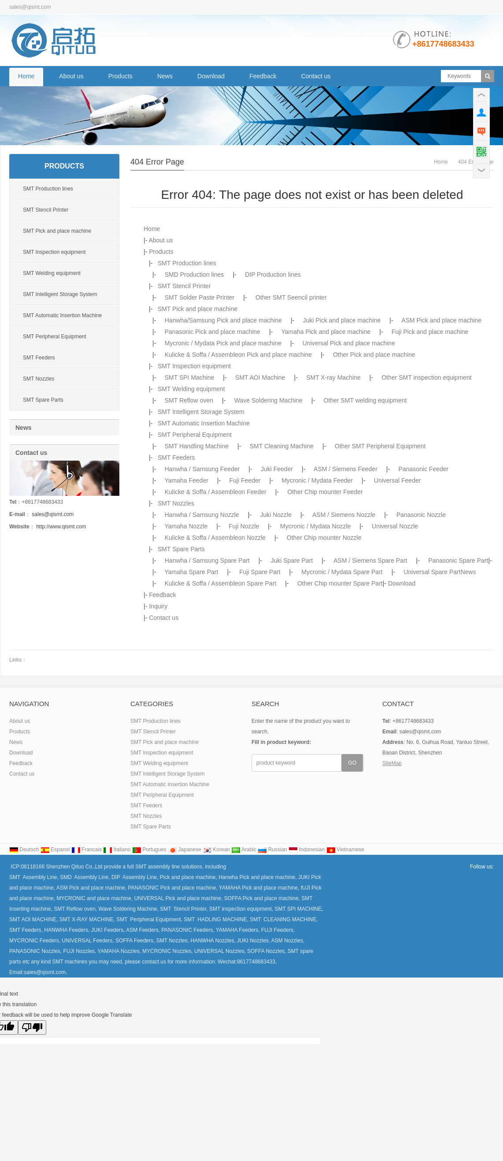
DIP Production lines (273, 274)
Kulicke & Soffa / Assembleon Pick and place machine (238, 354)
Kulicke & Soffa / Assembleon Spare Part (220, 583)
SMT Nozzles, (172, 941)
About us (71, 76)
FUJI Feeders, (277, 930)
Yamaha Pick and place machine (325, 331)
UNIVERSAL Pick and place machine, (179, 898)
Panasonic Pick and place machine (212, 331)
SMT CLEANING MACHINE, (283, 919)
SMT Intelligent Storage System (201, 411)
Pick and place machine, (189, 877)
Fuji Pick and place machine (430, 331)
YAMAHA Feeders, (237, 930)
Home (26, 76)
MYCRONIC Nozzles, (167, 951)
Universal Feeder (397, 480)
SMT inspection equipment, (241, 909)
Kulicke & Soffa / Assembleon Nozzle (215, 537)
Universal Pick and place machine (349, 343)
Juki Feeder (277, 468)
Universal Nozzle (395, 526)
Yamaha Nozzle (186, 526)
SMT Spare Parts (181, 549)
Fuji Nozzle (244, 526)
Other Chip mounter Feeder (324, 491)
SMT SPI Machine (190, 377)
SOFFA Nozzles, (266, 951)
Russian (272, 849)
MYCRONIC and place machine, (95, 898)
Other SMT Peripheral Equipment (380, 446)
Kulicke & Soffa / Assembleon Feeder (215, 491)
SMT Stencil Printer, (183, 909)
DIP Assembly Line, (135, 877)
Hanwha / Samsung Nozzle (202, 514)
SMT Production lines (187, 263)
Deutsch (24, 849)
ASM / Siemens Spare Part (370, 560)
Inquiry (158, 606)
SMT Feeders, (26, 930)
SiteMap (392, 763)
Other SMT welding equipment (365, 400)
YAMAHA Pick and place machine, (260, 888)
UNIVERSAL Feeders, (87, 941)
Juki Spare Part (292, 560)
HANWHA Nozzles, (212, 941)
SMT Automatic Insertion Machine (204, 423)
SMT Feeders (176, 457)
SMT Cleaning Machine (282, 446)
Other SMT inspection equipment (426, 377)
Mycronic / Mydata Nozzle (315, 526)
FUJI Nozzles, (79, 951)
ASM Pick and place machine (441, 320)
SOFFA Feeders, (134, 941)
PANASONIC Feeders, (187, 930)
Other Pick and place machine (374, 354)
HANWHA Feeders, (66, 930)
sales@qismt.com (53, 514)
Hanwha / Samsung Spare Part (207, 560)
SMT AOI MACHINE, (34, 919)
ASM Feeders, (143, 930)
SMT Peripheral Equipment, (148, 919)
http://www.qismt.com (61, 527)
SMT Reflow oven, (75, 909)
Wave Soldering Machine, (128, 909)
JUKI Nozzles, (253, 941)
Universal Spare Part (431, 571)
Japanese (184, 849)
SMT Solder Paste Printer (199, 297)
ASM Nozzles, (287, 941)
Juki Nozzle (276, 514)
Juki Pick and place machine (342, 320)
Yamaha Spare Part (191, 571)
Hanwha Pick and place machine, (258, 877)
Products (120, 76)
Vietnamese (345, 849)
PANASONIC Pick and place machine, (173, 888)
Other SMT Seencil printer (291, 297)
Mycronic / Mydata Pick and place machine (223, 343)
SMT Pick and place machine (197, 308)
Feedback (262, 76)
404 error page (157, 161)
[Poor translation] (32, 1027)
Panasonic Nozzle (421, 514)
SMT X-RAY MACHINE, (87, 919)
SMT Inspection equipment (194, 366)
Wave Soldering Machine (268, 400)
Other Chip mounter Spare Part (340, 583)
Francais (86, 849)
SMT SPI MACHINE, (298, 909)
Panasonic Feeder (424, 468)
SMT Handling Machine (197, 446)
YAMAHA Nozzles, (118, 951)
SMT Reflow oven (189, 400)
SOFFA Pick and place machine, (262, 898)
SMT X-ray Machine (333, 377)
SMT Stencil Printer (184, 285)
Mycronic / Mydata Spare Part (341, 571)
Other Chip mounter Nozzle (324, 537)
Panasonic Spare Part (458, 560)
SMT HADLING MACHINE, (215, 919)
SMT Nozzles (176, 503)
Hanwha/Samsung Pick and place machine (223, 320)
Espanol (55, 849)
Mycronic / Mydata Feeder (317, 480)
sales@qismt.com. (45, 972)
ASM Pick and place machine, (92, 888)
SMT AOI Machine (260, 377)
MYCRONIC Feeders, (34, 941)
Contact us (316, 76)
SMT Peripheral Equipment (195, 434)
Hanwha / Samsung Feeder (202, 468)
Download (211, 76)
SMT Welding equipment (191, 388)
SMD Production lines (194, 274)
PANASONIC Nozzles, (35, 951)
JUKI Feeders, (108, 930)
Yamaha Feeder (186, 480)
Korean (216, 849)
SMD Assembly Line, (84, 877)
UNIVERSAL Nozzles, (219, 951)
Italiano (116, 849)
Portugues (149, 849)
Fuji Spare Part (259, 571)
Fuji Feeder (245, 480)
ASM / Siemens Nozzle (343, 514)
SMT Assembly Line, (34, 877)
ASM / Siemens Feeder (345, 468)
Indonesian (306, 849)
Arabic (243, 849)
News (165, 76)
